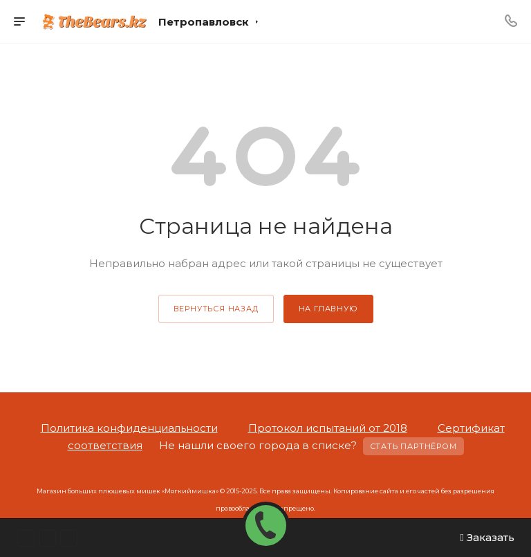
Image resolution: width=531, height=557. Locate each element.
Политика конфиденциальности (129, 428)
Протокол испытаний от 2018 (327, 428)
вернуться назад (216, 308)
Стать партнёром (413, 446)
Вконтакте (68, 538)
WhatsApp (26, 538)
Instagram (47, 538)
